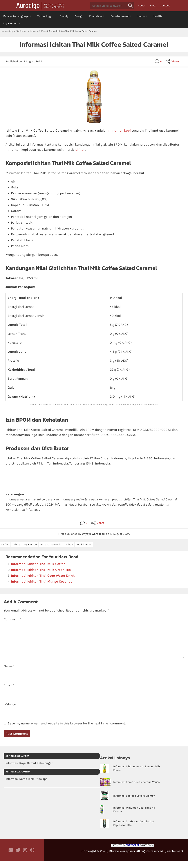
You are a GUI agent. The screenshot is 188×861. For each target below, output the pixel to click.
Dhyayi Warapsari (122, 851)
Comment (12, 619)
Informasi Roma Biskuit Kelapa (26, 779)
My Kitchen (10, 23)
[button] (130, 5)
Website (10, 704)
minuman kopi (119, 130)
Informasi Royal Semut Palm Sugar (29, 763)
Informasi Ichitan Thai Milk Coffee (38, 564)
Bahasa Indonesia (50, 544)
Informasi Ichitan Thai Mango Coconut (41, 581)
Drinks (33, 31)
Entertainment (120, 16)
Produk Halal (84, 544)
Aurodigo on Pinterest (32, 850)
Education (95, 16)
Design (79, 16)
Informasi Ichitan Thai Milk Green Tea (41, 570)
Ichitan (80, 150)
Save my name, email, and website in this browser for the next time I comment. (67, 723)
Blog (152, 5)
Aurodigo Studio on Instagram (25, 850)
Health (157, 16)
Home (141, 16)
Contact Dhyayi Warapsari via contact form (11, 850)
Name (9, 666)
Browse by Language (16, 16)
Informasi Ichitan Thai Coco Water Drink (43, 576)
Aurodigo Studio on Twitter (18, 850)
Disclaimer (174, 851)
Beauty (64, 16)
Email (9, 685)
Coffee (42, 31)
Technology (44, 16)
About (141, 5)
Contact (165, 5)
